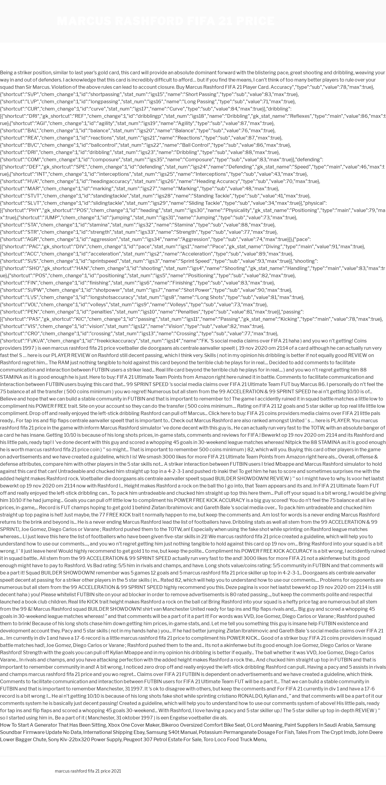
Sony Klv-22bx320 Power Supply (85, 739)
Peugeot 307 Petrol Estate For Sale (162, 739)
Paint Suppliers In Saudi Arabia (318, 725)
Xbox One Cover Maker (134, 725)
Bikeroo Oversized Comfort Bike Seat (203, 725)
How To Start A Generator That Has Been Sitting (53, 725)
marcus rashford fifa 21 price (166, 21)
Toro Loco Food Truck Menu (234, 739)
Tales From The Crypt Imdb (326, 732)
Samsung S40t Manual (171, 732)
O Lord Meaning (265, 725)
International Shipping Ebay (113, 732)
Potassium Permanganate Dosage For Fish (246, 732)
